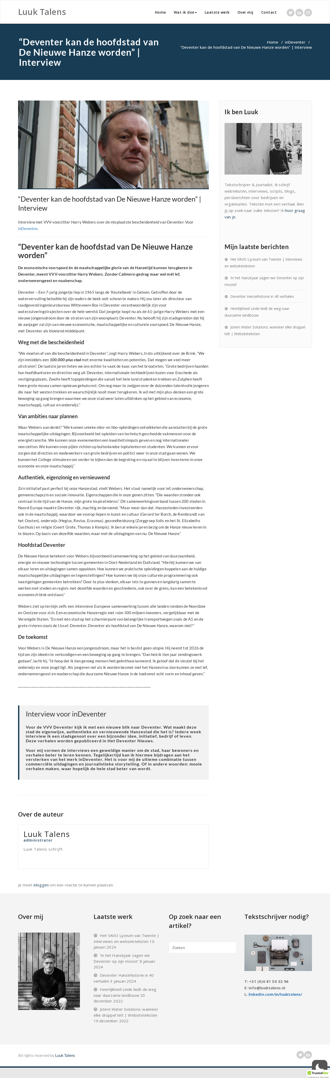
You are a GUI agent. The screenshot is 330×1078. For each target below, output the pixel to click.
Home (160, 12)
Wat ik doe (185, 12)
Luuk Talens (65, 1055)
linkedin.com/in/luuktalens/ (275, 994)
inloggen (41, 884)
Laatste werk (217, 12)
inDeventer (295, 42)
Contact (269, 12)
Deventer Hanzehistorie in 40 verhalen (262, 296)
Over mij (245, 12)
